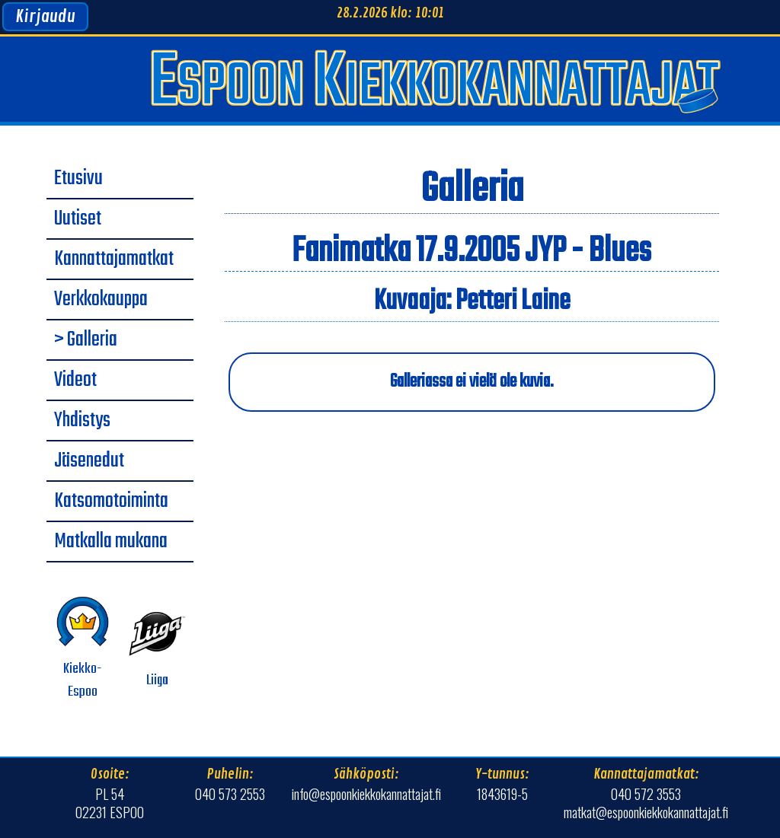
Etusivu (78, 178)
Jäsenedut (89, 461)
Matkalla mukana (111, 542)
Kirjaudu (45, 16)
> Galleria (85, 340)
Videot (75, 380)
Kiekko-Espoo (82, 648)
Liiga (157, 648)
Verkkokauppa (101, 299)
